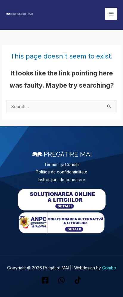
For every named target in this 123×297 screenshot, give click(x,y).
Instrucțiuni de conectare (61, 179)
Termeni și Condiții (61, 164)
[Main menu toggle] (111, 14)
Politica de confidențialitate (61, 172)
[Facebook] (45, 280)
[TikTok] (78, 280)
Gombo (109, 268)
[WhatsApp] (61, 280)
